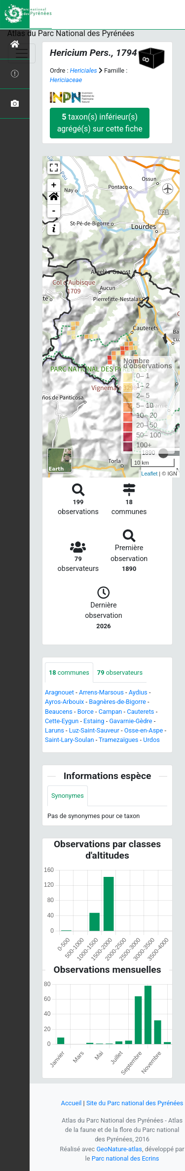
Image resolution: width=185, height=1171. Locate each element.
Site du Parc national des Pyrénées (135, 1103)
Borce (85, 711)
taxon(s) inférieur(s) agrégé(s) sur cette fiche (100, 122)
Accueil (71, 1103)
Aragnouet (59, 692)
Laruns (54, 730)
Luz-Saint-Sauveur (94, 730)
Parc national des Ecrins (125, 1158)
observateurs (120, 672)
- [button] (54, 211)
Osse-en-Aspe (143, 730)
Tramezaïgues (118, 739)
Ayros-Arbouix (64, 701)
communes (69, 672)
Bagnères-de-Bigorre (117, 701)
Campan (110, 711)
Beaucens (59, 711)
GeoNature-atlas (119, 1149)
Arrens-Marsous (101, 692)
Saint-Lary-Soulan (69, 739)
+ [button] (54, 185)
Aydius (138, 692)
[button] (53, 198)
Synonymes (67, 795)
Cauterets (140, 711)
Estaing (93, 721)
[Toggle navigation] (22, 53)
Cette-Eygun (61, 721)
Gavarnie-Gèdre (130, 721)
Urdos (151, 739)
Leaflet (149, 474)
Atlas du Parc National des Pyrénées (71, 33)
